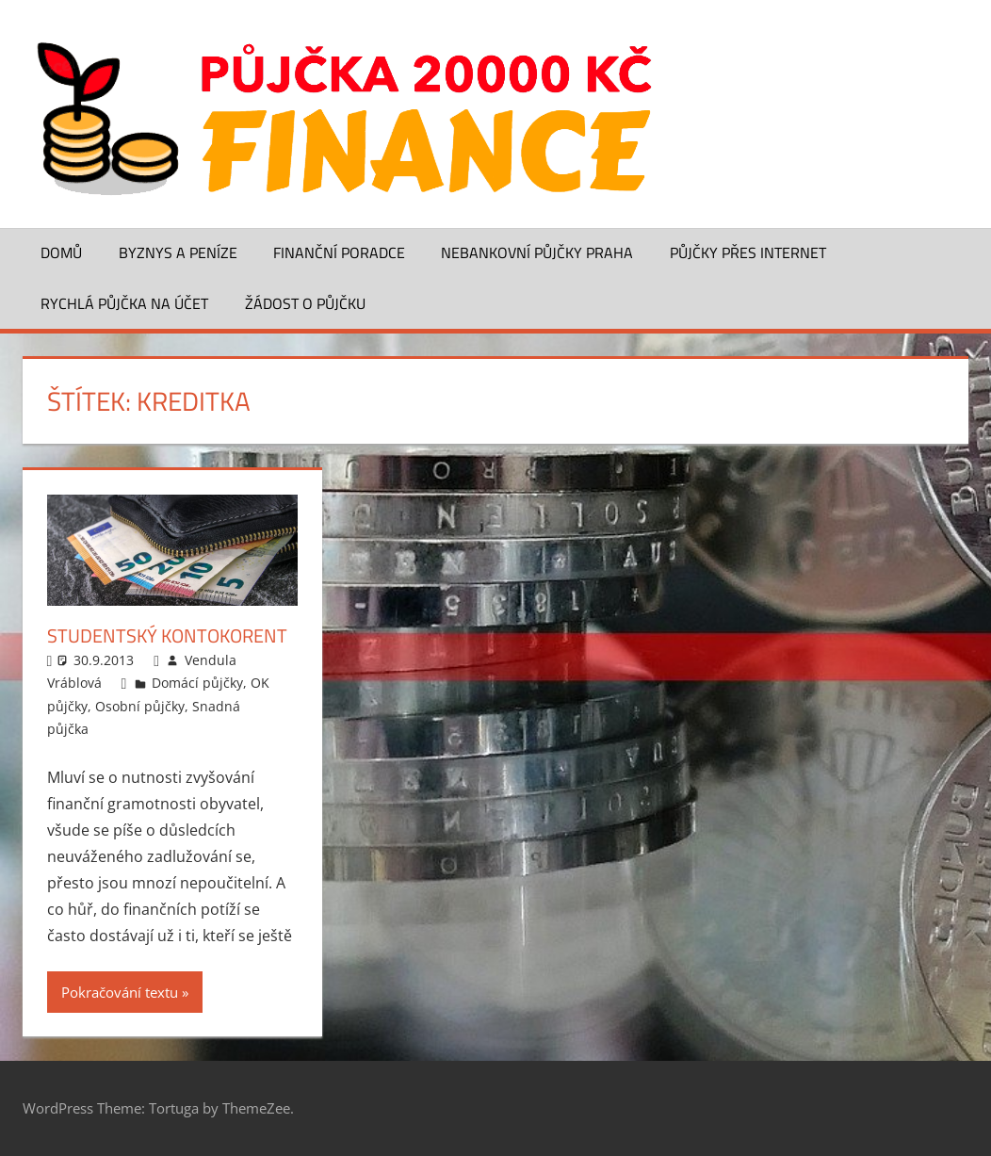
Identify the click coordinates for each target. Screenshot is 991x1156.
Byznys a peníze (178, 252)
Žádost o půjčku (305, 303)
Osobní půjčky (140, 706)
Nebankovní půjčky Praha (537, 252)
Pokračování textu (119, 992)
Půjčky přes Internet (748, 252)
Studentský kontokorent (167, 635)
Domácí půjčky (197, 683)
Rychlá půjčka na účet (124, 303)
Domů (61, 252)
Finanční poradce (339, 252)
